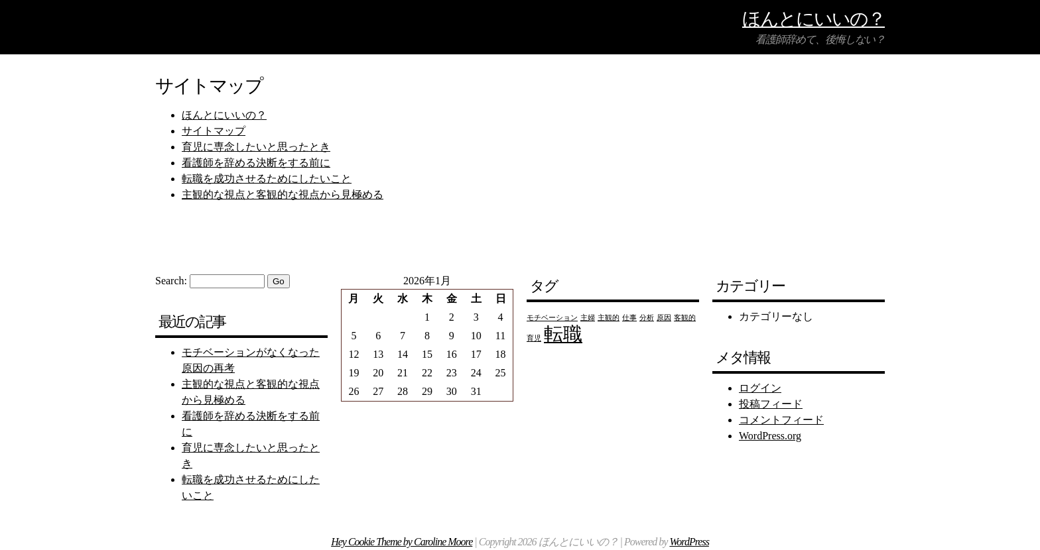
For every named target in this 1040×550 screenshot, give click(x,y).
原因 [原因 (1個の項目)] (664, 317)
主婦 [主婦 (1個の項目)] (587, 317)
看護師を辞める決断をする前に (256, 162)
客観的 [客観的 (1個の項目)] (685, 317)
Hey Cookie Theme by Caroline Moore (401, 541)
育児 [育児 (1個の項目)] (534, 338)
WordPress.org (770, 435)
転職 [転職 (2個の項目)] (563, 334)
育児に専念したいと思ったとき (256, 146)
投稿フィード (771, 404)
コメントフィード (781, 419)
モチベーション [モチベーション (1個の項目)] (552, 317)
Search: (171, 280)
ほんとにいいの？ (813, 18)
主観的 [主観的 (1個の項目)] (608, 317)
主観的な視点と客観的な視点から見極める (282, 194)
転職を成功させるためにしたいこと (267, 178)
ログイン (760, 388)
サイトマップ (213, 131)
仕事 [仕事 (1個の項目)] (629, 317)
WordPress (688, 541)
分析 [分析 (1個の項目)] (646, 317)
